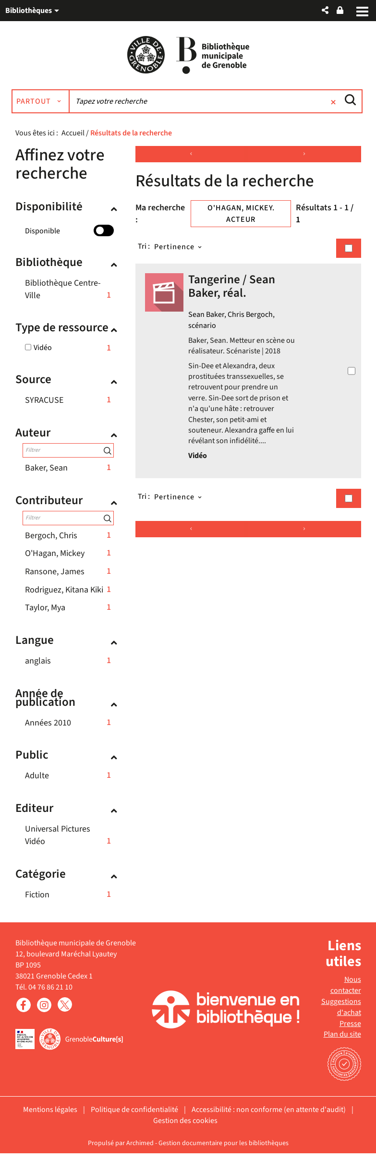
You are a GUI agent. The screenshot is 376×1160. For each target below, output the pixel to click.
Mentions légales (50, 1116)
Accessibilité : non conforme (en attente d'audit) (269, 1116)
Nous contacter (345, 992)
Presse (350, 1030)
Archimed (140, 1150)
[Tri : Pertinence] (179, 253)
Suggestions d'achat (341, 1014)
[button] (325, 10)
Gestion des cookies (185, 1127)
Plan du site (342, 1041)
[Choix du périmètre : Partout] (52, 108)
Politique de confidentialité (134, 1116)
